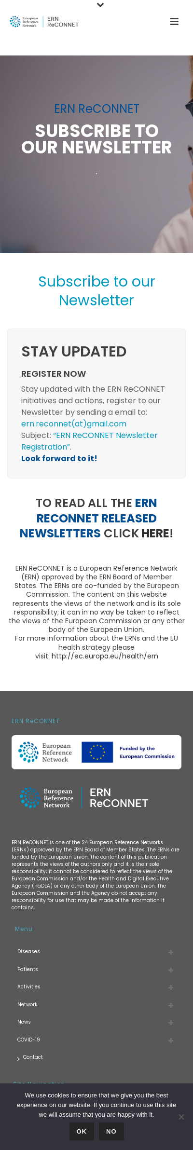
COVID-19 (28, 1039)
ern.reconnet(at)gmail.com (73, 423)
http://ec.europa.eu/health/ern (105, 656)
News (24, 1022)
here (155, 533)
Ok (82, 1131)
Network (27, 1004)
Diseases (28, 951)
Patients (27, 969)
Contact (30, 1058)
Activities (29, 986)
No (111, 1131)
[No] (181, 1117)
